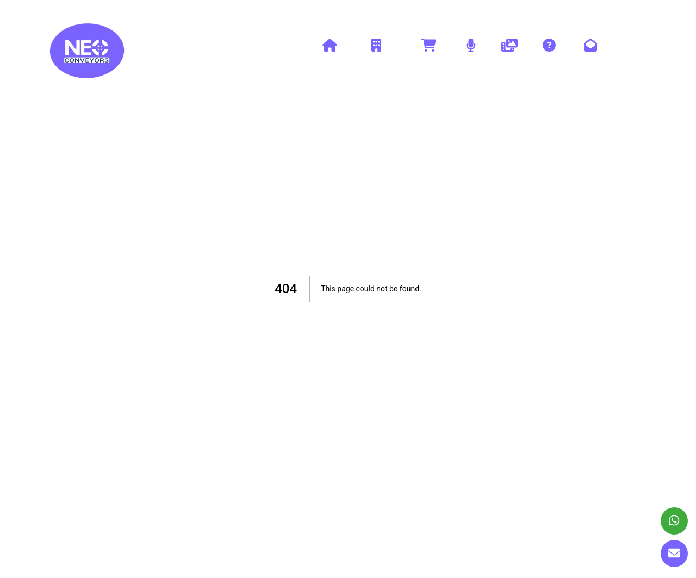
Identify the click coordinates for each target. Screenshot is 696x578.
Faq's (549, 51)
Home (329, 51)
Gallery (509, 51)
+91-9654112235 (501, 11)
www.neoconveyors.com (86, 11)
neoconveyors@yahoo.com (600, 11)
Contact (590, 51)
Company (376, 51)
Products (428, 51)
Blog (471, 51)
